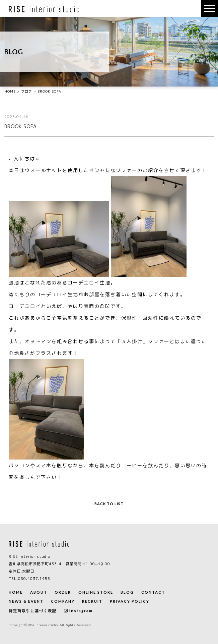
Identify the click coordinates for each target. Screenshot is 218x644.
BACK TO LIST (109, 503)
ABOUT (38, 592)
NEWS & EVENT (26, 601)
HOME (16, 592)
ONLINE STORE (95, 592)
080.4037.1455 (34, 578)
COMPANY (63, 601)
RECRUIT (92, 601)
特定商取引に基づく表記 (33, 610)
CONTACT (153, 592)
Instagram (78, 610)
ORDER (63, 592)
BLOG (127, 592)
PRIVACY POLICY (129, 601)
